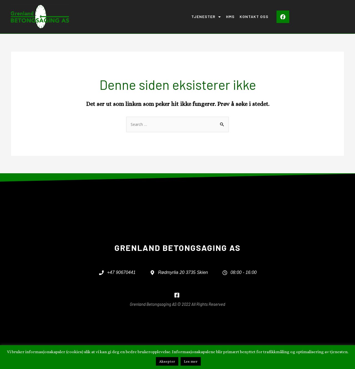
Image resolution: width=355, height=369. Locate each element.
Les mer (190, 361)
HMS (230, 16)
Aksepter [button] (167, 361)
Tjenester (206, 17)
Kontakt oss (254, 16)
